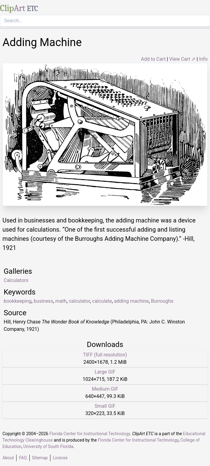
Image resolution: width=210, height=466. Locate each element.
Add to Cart (153, 59)
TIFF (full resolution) (105, 355)
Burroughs (162, 301)
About (8, 457)
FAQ (23, 457)
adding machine (131, 301)
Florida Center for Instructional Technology (89, 433)
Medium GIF (105, 389)
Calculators (16, 280)
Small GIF (104, 406)
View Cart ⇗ (182, 59)
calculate (102, 301)
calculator (79, 301)
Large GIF (104, 372)
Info (203, 59)
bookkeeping (17, 301)
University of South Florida (48, 446)
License (60, 457)
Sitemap (40, 457)
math (61, 301)
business (43, 301)
